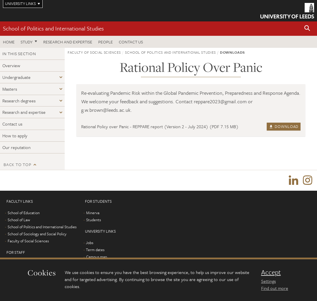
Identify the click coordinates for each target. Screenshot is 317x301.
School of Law (19, 220)
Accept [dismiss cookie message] (271, 272)
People (105, 42)
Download (283, 126)
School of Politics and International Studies (53, 28)
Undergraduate (16, 77)
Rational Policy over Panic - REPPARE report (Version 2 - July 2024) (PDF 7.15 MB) (159, 126)
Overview (11, 65)
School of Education (24, 213)
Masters (9, 89)
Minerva (92, 213)
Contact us (131, 42)
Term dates (95, 250)
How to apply (14, 135)
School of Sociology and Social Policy (37, 234)
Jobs (89, 243)
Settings (268, 281)
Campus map (96, 257)
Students (93, 220)
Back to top (17, 164)
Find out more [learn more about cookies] (274, 288)
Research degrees (19, 100)
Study (27, 42)
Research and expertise (67, 42)
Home (9, 42)
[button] (307, 29)
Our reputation (16, 147)
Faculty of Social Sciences (94, 52)
